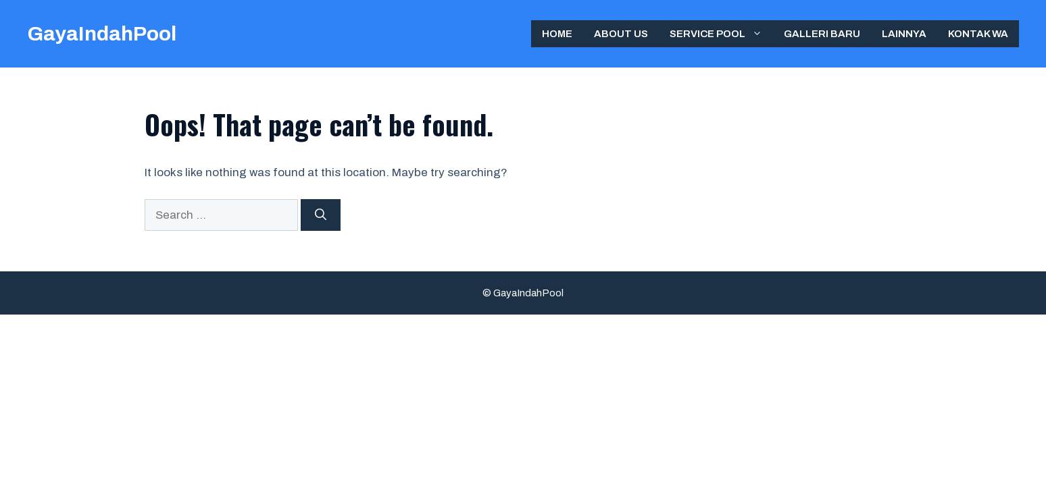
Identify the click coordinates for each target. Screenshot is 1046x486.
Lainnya (904, 33)
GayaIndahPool (101, 34)
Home (557, 33)
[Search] (321, 215)
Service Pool (721, 33)
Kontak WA (978, 33)
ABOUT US (621, 33)
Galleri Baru (822, 33)
